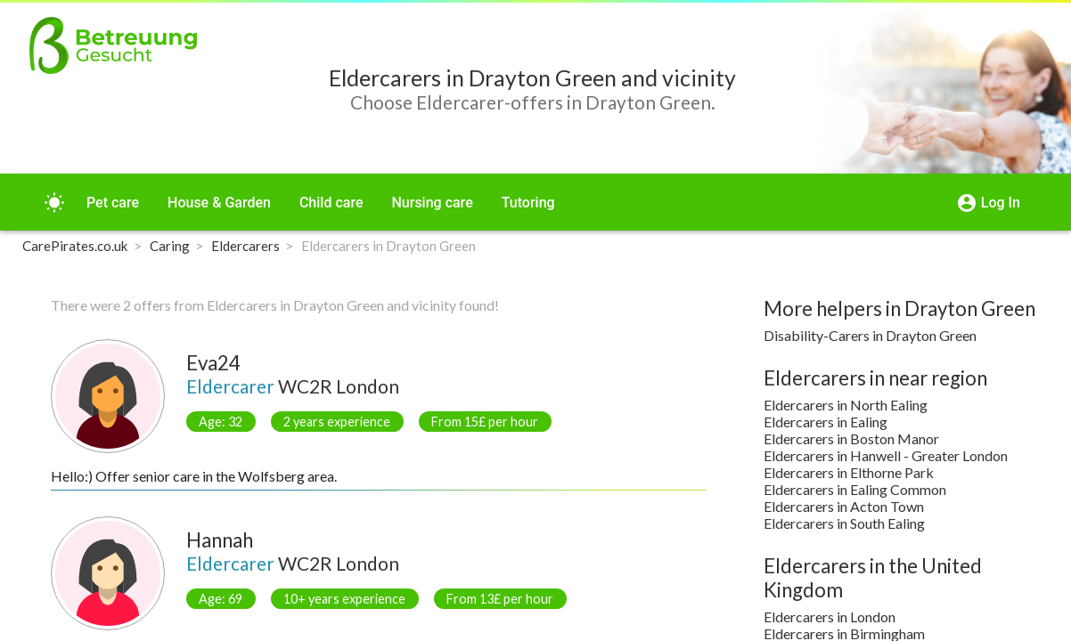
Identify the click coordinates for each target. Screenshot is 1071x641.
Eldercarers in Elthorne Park (849, 472)
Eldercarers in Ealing (825, 421)
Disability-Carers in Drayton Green (870, 335)
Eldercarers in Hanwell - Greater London (886, 455)
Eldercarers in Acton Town (844, 506)
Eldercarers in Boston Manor (851, 438)
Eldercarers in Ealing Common (855, 489)
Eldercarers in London (829, 616)
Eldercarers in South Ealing (844, 523)
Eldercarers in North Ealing (846, 404)
